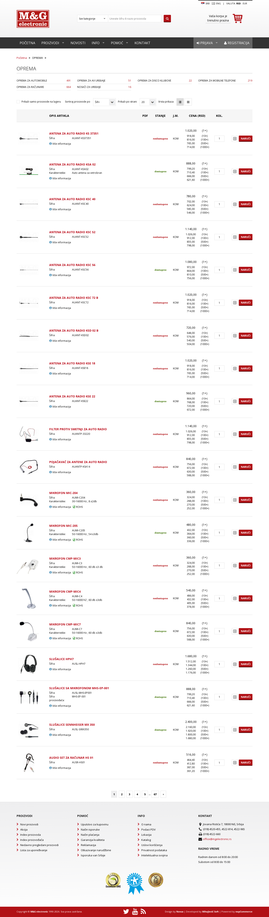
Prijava (205, 43)
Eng (216, 3)
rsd (238, 3)
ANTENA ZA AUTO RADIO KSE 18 (72, 363)
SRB (205, 3)
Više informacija (60, 143)
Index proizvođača (32, 840)
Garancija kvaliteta (92, 840)
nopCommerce (243, 911)
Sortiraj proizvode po (77, 101)
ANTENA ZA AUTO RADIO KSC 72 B (73, 298)
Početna (27, 43)
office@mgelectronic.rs (217, 839)
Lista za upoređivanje (33, 850)
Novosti (78, 43)
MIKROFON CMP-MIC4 (65, 591)
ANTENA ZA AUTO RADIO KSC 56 (72, 265)
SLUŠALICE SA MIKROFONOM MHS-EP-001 (79, 688)
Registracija (236, 43)
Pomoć (117, 43)
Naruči (246, 138)
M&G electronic (39, 911)
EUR (245, 3)
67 (155, 794)
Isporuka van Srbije (93, 855)
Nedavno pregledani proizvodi (39, 845)
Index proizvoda (30, 835)
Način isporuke (90, 829)
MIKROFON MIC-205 (63, 526)
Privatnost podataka (154, 850)
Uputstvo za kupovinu (94, 824)
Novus (179, 911)
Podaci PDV (148, 829)
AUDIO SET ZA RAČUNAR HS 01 (71, 758)
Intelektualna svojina (154, 855)
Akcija (24, 829)
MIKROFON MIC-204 (63, 493)
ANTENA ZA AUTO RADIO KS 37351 (73, 133)
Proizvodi (50, 43)
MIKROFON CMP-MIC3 (65, 558)
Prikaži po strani (127, 101)
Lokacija (146, 835)
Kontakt (142, 43)
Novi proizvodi (29, 824)
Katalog (146, 840)
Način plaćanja (90, 835)
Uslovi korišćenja (151, 845)
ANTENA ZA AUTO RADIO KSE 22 (72, 396)
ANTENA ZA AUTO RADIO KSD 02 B (73, 330)
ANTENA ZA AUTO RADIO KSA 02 (72, 164)
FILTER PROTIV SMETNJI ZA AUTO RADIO (78, 429)
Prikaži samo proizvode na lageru (41, 101)
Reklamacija (88, 845)
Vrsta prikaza (166, 101)
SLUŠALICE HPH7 (61, 659)
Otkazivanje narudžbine (96, 850)
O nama (146, 824)
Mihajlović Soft (210, 911)
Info (96, 43)
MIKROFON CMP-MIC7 (65, 624)
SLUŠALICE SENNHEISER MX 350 (72, 725)
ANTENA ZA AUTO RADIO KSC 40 (72, 199)
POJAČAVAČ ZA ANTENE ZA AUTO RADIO (78, 462)
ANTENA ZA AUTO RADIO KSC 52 (72, 232)
